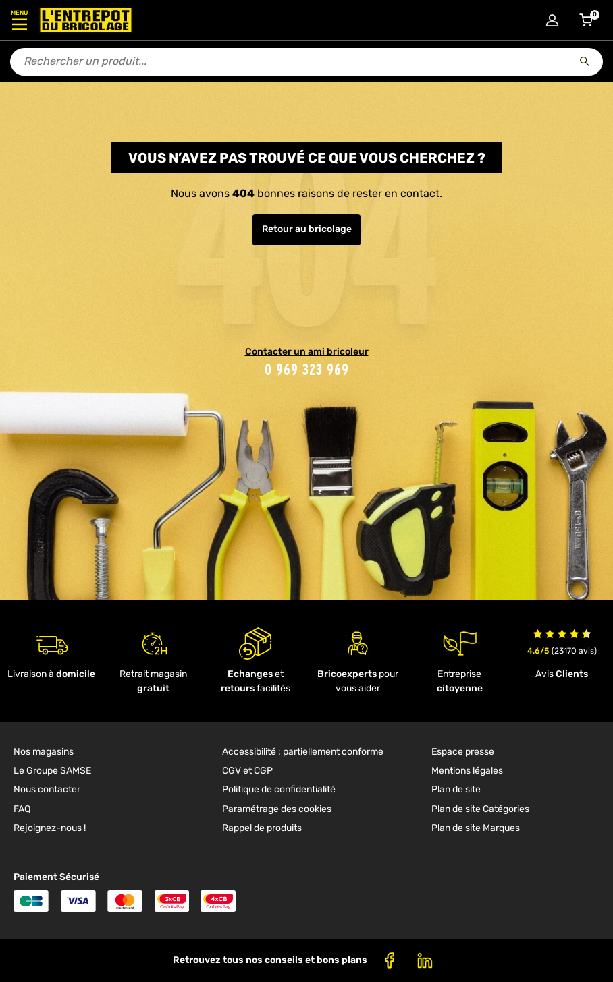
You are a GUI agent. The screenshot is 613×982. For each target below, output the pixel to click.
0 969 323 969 (307, 369)
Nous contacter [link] (47, 789)
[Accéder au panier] (585, 20)
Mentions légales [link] (467, 770)
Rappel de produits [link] (262, 828)
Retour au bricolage (307, 229)
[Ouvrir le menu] (19, 20)
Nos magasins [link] (44, 751)
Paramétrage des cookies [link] (276, 809)
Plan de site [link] (456, 789)
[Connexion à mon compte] (552, 20)
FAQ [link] (22, 809)
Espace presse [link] (462, 751)
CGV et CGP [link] (247, 770)
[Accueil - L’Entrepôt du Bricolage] (85, 20)
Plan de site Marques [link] (475, 828)
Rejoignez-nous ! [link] (50, 828)
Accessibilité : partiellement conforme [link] (302, 751)
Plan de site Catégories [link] (480, 809)
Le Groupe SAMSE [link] (52, 770)
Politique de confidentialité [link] (279, 789)
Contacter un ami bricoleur (307, 351)
